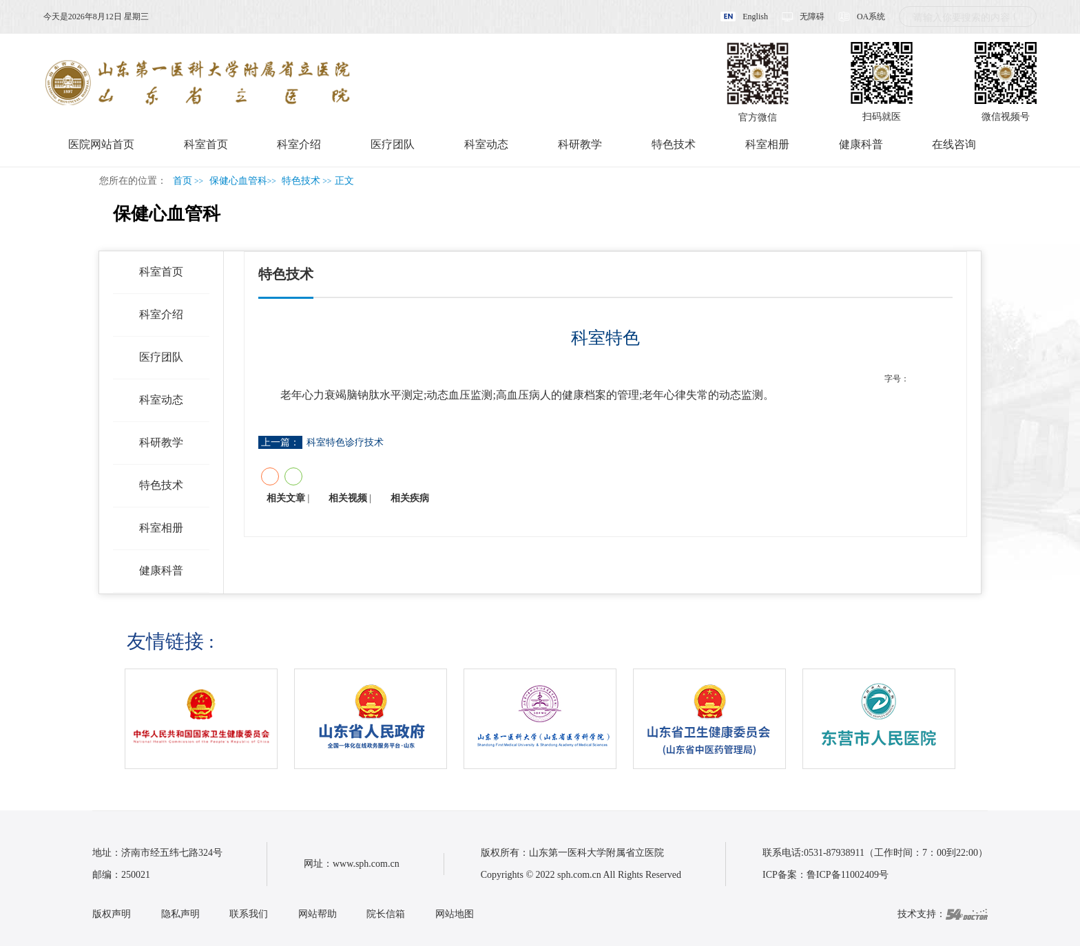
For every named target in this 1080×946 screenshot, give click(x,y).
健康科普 (861, 144)
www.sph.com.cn (366, 864)
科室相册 (767, 144)
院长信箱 (385, 914)
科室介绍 (299, 144)
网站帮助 (317, 914)
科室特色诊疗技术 (345, 442)
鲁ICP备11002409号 (848, 875)
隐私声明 (180, 914)
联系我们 (248, 914)
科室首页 (206, 144)
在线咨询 (954, 144)
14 (945, 379)
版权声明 (111, 914)
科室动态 (486, 144)
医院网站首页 (101, 144)
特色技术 (674, 144)
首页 (182, 181)
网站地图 (454, 914)
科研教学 (580, 144)
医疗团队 (393, 144)
